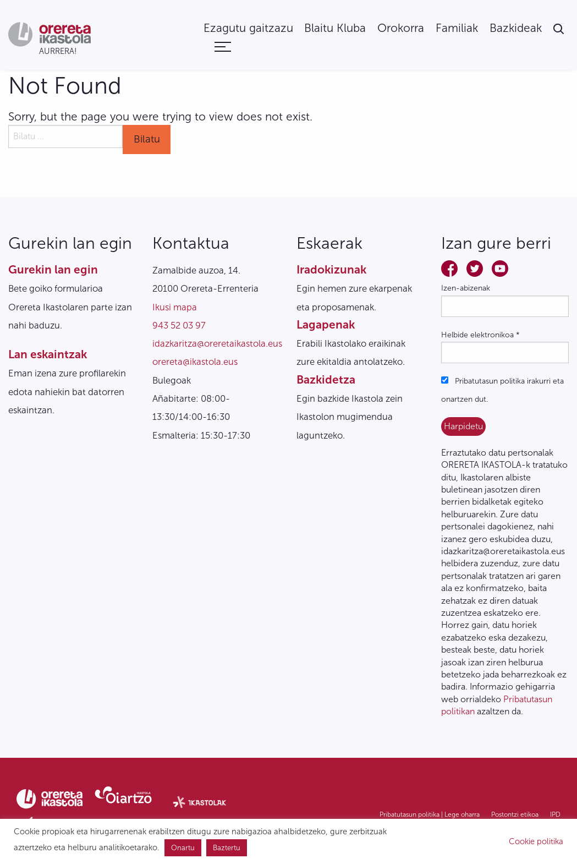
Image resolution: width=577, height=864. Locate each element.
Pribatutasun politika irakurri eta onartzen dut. (502, 390)
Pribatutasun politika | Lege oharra (430, 814)
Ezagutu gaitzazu (248, 28)
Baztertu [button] (226, 848)
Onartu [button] (183, 848)
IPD (555, 814)
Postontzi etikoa (514, 814)
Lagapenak (325, 324)
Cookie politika (536, 841)
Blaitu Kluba (335, 28)
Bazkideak (516, 28)
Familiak (457, 28)
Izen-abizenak (465, 288)
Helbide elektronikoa (480, 335)
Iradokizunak (331, 269)
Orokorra (400, 28)
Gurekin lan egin (53, 269)
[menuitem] (248, 28)
